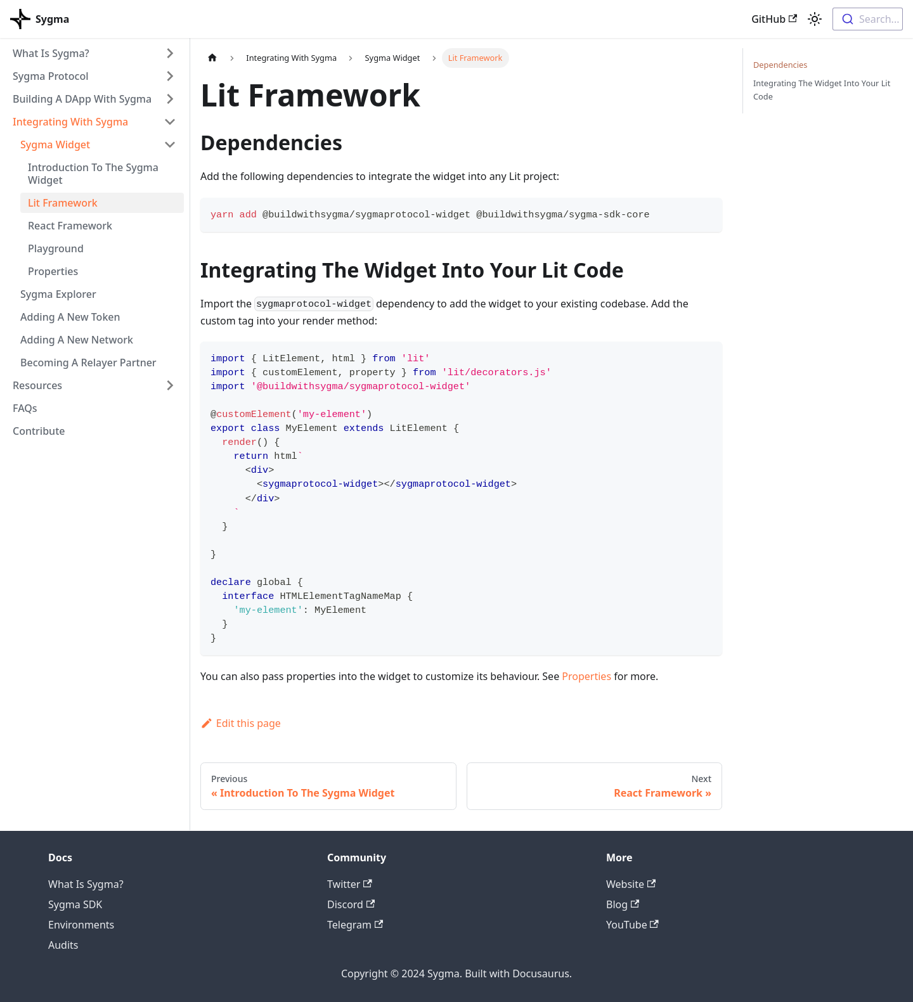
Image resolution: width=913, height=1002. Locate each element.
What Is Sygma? (51, 53)
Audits (63, 945)
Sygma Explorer (58, 294)
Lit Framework (63, 203)
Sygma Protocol (50, 76)
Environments (81, 925)
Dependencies (780, 64)
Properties (53, 271)
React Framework (70, 226)
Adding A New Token (70, 317)
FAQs (25, 408)
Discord (351, 904)
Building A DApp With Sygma (82, 99)
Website (631, 884)
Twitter (349, 884)
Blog (622, 904)
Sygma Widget (55, 144)
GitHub (774, 19)
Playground (56, 248)
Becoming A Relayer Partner (88, 362)
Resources (37, 385)
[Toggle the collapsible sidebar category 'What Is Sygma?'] (170, 53)
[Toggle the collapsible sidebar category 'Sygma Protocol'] (170, 76)
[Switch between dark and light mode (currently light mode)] (815, 19)
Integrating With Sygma (70, 122)
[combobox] (867, 19)
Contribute (39, 431)
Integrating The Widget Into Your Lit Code (821, 89)
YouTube (632, 925)
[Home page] (212, 58)
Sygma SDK (75, 904)
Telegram (355, 925)
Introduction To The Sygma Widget (93, 173)
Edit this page (240, 723)
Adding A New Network (76, 340)
